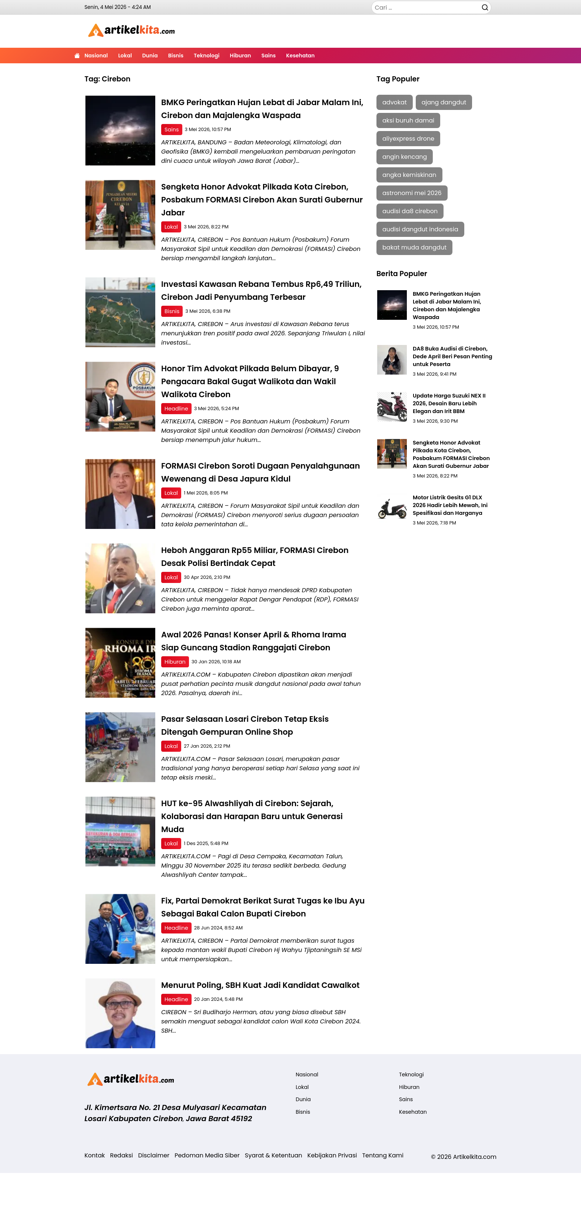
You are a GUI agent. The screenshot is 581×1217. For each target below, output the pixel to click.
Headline (177, 422)
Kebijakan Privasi (332, 1199)
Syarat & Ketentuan (273, 1199)
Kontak (94, 1199)
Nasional (96, 55)
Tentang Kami (383, 1199)
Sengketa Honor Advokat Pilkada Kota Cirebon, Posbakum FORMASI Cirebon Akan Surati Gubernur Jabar (258, 213)
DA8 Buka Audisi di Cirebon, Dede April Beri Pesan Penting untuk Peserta (450, 347)
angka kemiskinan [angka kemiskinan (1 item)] (409, 175)
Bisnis (175, 55)
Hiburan (240, 55)
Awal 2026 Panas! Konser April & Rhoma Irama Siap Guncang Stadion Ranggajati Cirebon (252, 675)
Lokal (125, 55)
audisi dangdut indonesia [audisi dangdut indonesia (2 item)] (420, 229)
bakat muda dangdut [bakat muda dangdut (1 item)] (414, 247)
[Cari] (485, 7)
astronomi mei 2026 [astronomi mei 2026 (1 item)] (412, 193)
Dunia (150, 55)
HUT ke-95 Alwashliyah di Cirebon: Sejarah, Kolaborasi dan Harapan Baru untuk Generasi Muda (258, 857)
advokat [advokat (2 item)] (394, 102)
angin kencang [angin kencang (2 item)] (404, 156)
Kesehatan (300, 55)
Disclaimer (153, 1199)
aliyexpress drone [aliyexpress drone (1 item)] (408, 138)
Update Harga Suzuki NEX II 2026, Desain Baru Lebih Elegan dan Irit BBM (452, 393)
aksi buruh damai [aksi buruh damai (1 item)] (408, 120)
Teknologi (206, 55)
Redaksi (121, 1199)
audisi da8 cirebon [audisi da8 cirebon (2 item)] (410, 211)
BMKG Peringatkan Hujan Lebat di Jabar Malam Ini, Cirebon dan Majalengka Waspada (251, 115)
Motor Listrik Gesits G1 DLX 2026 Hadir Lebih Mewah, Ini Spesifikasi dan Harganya (452, 492)
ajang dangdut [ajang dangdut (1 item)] (444, 102)
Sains (268, 55)
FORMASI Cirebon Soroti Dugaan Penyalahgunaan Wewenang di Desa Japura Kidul (262, 492)
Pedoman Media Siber (207, 1199)
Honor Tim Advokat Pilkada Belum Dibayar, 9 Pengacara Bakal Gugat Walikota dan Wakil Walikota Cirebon (261, 395)
